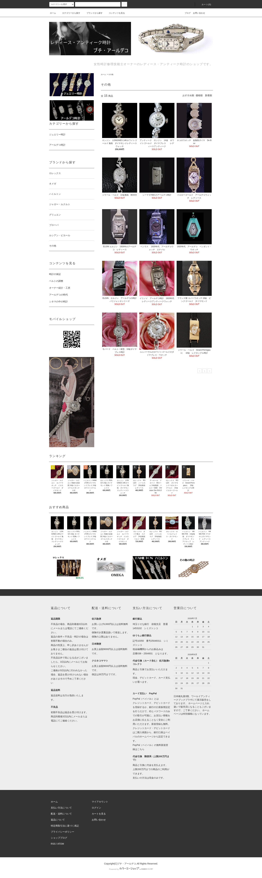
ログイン (96, 807)
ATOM (60, 843)
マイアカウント (100, 801)
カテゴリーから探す (69, 13)
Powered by (131, 869)
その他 (110, 74)
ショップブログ (59, 837)
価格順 (199, 95)
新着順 (208, 95)
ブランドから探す (93, 13)
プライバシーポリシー (62, 831)
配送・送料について (61, 813)
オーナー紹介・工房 (59, 287)
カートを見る (99, 813)
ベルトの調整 (56, 281)
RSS (53, 843)
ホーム (53, 13)
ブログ (186, 13)
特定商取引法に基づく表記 (65, 825)
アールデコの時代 (58, 294)
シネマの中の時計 (59, 301)
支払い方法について (61, 807)
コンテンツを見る (115, 13)
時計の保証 (55, 274)
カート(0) (204, 4)
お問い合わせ (199, 13)
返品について (58, 819)
